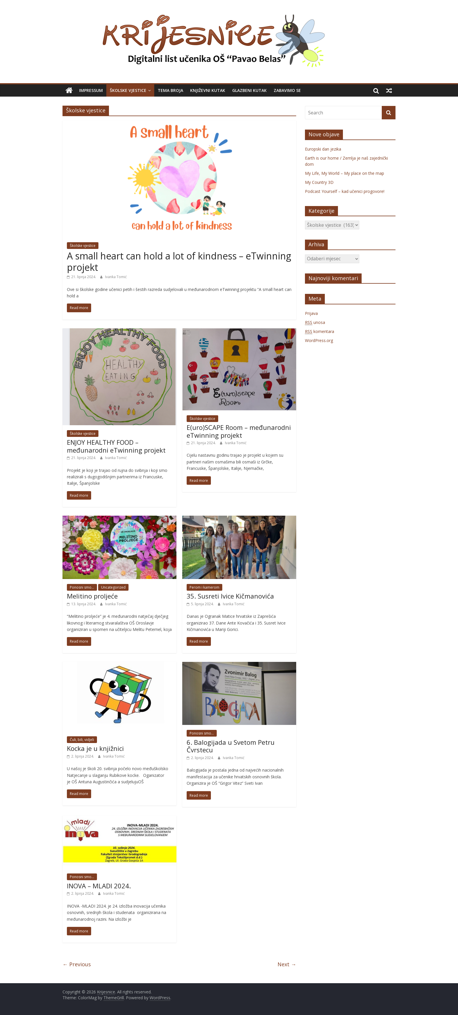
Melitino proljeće (92, 596)
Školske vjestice (128, 90)
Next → (286, 964)
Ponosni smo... (82, 587)
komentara (319, 331)
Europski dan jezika (323, 149)
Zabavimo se (287, 90)
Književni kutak (207, 90)
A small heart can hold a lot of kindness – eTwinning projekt (179, 261)
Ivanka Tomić (116, 276)
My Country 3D (319, 182)
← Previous (77, 964)
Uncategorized (113, 587)
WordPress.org (319, 340)
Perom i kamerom (204, 587)
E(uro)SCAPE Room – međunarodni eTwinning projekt (239, 431)
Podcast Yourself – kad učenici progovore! (344, 191)
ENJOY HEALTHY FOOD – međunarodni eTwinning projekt (116, 446)
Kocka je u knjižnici (95, 748)
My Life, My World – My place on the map (344, 173)
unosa (315, 322)
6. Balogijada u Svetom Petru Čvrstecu (231, 746)
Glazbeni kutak (249, 90)
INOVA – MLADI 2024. (99, 885)
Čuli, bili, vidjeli (82, 739)
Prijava (311, 313)
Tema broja (170, 90)
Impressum (91, 90)
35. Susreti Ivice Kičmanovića (230, 596)
